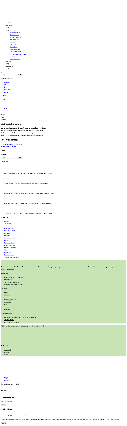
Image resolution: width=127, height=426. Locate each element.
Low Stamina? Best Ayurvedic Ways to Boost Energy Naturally (25, 193)
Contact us (8, 307)
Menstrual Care (9, 245)
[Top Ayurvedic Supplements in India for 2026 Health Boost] (7, 211)
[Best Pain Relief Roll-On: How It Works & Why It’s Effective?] (7, 171)
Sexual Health (9, 255)
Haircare (7, 236)
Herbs (6, 240)
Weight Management (11, 257)
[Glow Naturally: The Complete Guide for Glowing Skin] (7, 181)
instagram (7, 352)
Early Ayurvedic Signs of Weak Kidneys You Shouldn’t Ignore (24, 203)
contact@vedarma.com (12, 322)
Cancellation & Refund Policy (14, 277)
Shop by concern (10, 300)
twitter (6, 355)
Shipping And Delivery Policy (13, 284)
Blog (5, 305)
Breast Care (8, 226)
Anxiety (6, 221)
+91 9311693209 (9, 320)
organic (6, 82)
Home (6, 293)
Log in (3, 405)
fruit (5, 85)
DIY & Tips (7, 233)
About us (7, 295)
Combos (7, 309)
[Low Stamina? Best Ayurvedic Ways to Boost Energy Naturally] (7, 191)
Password (5, 391)
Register (7, 380)
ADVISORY (7, 302)
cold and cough (9, 228)
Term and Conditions (11, 282)
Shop (6, 297)
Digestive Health (10, 231)
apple (6, 92)
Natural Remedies (10, 248)
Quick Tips (7, 252)
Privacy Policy (8, 280)
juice (5, 87)
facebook (7, 350)
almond (7, 89)
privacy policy (115, 420)
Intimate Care (9, 243)
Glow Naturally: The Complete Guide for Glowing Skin (22, 183)
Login (6, 378)
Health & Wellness (10, 238)
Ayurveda (7, 224)
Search (3, 155)
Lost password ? (6, 401)
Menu (6, 109)
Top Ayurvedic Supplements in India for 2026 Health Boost (23, 213)
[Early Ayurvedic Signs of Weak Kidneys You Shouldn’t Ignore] (7, 201)
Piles (5, 250)
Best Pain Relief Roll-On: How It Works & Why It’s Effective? (23, 173)
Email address (7, 409)
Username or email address (12, 384)
